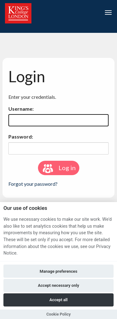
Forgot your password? (33, 184)
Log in (59, 168)
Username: (21, 109)
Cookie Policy (58, 314)
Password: (20, 136)
